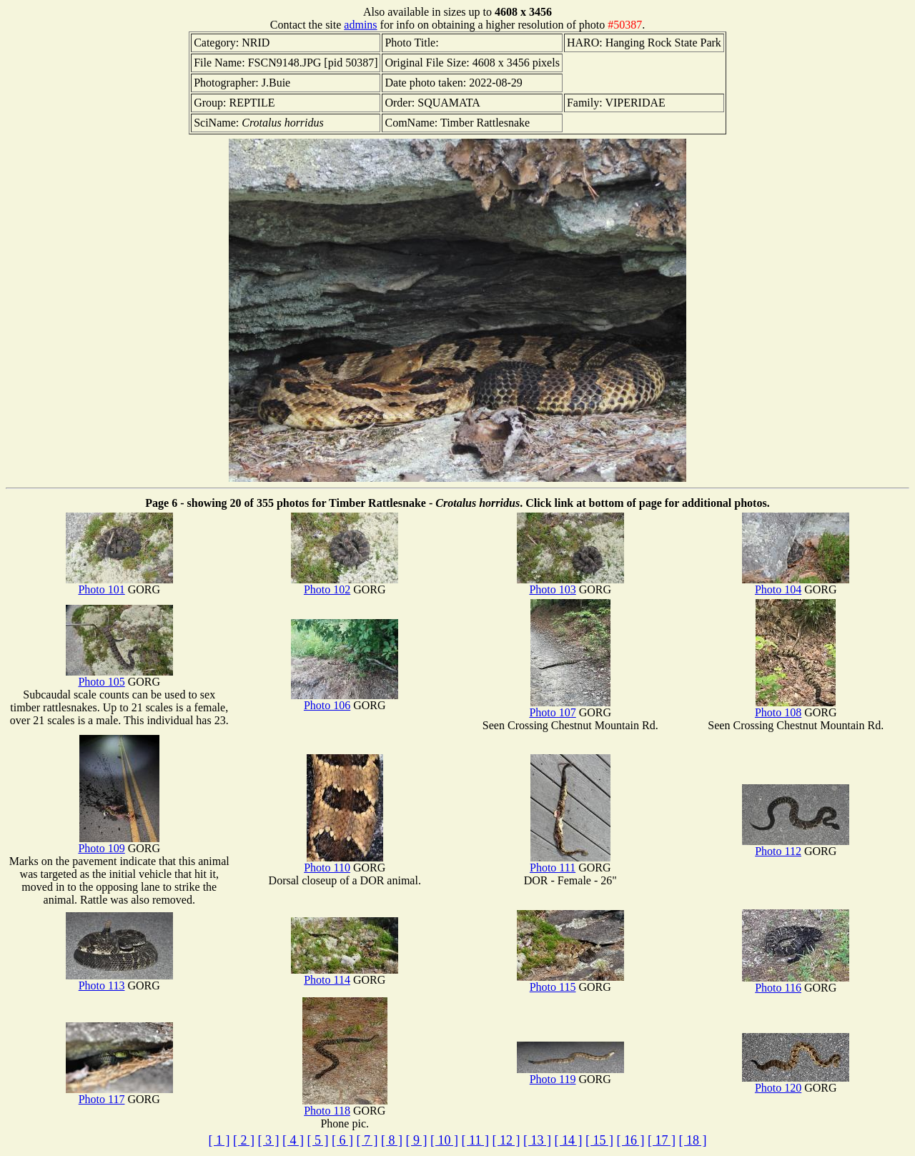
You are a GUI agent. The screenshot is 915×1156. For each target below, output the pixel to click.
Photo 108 (795, 707)
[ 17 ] (662, 1140)
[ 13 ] (537, 1140)
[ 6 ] (342, 1140)
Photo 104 (795, 584)
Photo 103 (570, 584)
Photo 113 (119, 980)
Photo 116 (795, 983)
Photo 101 (119, 584)
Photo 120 (795, 1083)
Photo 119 (570, 1074)
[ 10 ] (444, 1140)
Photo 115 (570, 982)
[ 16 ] (630, 1140)
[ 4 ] (293, 1140)
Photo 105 (119, 677)
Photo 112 (795, 846)
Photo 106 (344, 700)
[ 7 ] (367, 1140)
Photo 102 (344, 584)
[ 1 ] (219, 1140)
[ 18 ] (692, 1140)
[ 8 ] (391, 1140)
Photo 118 (344, 1106)
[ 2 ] (243, 1140)
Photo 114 (344, 975)
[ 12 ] (506, 1140)
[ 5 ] (318, 1140)
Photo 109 (118, 843)
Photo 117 (119, 1094)
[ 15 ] (599, 1140)
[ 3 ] (269, 1140)
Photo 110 (343, 862)
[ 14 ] (568, 1140)
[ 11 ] (475, 1140)
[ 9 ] (416, 1140)
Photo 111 (570, 862)
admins (360, 25)
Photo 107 (569, 707)
